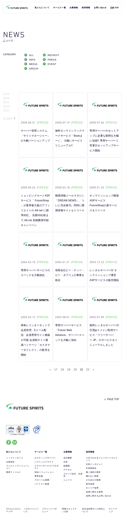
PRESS (52, 59)
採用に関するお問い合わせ (98, 496)
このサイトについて (31, 510)
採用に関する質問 (94, 492)
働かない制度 (92, 476)
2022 (6, 110)
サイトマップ (113, 510)
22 (88, 369)
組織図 (66, 466)
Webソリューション (44, 472)
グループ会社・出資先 (73, 475)
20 (75, 369)
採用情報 (86, 7)
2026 (6, 94)
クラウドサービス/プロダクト (46, 467)
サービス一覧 (59, 7)
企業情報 (73, 7)
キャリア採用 (92, 488)
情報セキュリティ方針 (69, 510)
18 (62, 369)
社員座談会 (91, 468)
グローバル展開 (42, 480)
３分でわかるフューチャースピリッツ (102, 459)
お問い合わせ (100, 7)
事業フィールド (13, 472)
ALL (31, 55)
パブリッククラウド (44, 462)
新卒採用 (90, 484)
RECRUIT (53, 55)
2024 (6, 102)
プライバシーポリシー (49, 510)
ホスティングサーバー (45, 458)
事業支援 (39, 476)
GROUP (34, 68)
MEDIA (33, 64)
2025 (6, 98)
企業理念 (10, 462)
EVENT (52, 64)
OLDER (7, 118)
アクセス (67, 470)
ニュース (67, 480)
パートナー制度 (42, 484)
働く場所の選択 (93, 472)
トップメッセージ (14, 458)
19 (68, 369)
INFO (32, 59)
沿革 (65, 462)
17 (55, 369)
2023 (6, 106)
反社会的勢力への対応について (93, 510)
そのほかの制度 (93, 480)
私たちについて (42, 7)
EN (117, 7)
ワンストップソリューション (17, 467)
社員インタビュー (94, 464)
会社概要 (67, 458)
